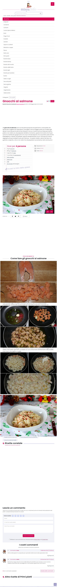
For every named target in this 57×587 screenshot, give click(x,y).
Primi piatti (13, 15)
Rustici (5, 75)
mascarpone (17, 155)
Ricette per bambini (9, 73)
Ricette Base (7, 58)
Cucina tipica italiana (9, 30)
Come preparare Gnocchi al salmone (29, 437)
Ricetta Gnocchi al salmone (10, 437)
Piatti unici (6, 53)
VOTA (52, 101)
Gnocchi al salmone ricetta (10, 440)
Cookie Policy (45, 539)
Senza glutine (7, 84)
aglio (14, 153)
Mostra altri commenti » (47, 571)
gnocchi (12, 148)
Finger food (7, 36)
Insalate (6, 39)
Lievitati (6, 41)
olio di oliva (10, 163)
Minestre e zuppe (8, 47)
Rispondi (51, 555)
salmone (14, 151)
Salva (25, 216)
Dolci (5, 33)
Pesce (5, 50)
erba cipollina (10, 157)
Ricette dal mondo (9, 64)
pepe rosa (9, 159)
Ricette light (7, 70)
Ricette (8, 15)
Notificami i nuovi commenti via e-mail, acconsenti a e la (29, 539)
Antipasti (6, 21)
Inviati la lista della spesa (17, 168)
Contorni (6, 27)
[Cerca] (27, 13)
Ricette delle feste (9, 67)
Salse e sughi (7, 78)
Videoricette (7, 93)
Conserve (6, 24)
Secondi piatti (7, 81)
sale (8, 161)
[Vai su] (55, 584)
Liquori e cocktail (8, 44)
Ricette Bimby (7, 61)
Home (5, 15)
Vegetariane (7, 90)
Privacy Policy (37, 539)
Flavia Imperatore (20, 104)
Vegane (6, 87)
